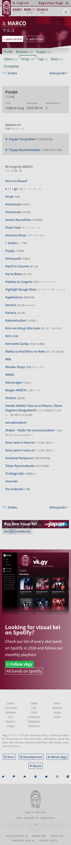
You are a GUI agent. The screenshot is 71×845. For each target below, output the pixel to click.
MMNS (9, 374)
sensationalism (16, 422)
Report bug (38, 836)
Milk (8, 359)
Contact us (56, 836)
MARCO (16, 23)
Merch (37, 766)
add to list (36, 39)
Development (32, 756)
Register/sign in (17, 836)
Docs (10, 756)
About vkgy (58, 756)
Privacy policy (48, 840)
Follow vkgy (21, 664)
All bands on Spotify (23, 671)
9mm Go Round (16, 181)
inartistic (48, 818)
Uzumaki (11, 481)
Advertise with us (23, 840)
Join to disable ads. (17, 531)
